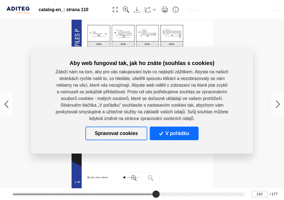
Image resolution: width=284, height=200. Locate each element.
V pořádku (174, 133)
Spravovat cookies (116, 133)
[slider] (155, 194)
